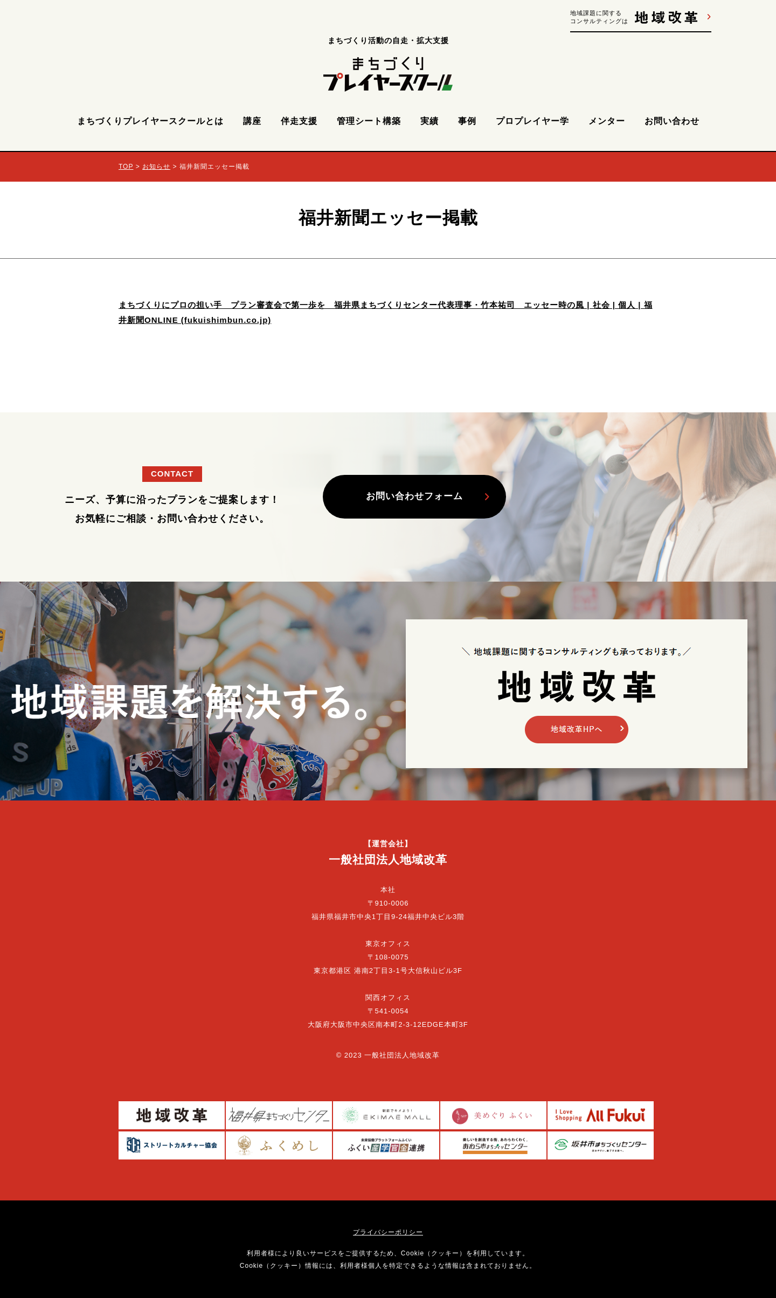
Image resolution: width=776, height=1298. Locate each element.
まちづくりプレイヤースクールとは (150, 121)
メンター (606, 121)
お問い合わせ (672, 121)
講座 (252, 121)
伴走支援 (299, 121)
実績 (429, 121)
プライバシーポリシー (388, 1232)
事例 (467, 121)
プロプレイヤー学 (532, 121)
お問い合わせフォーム (414, 496)
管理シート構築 (369, 121)
